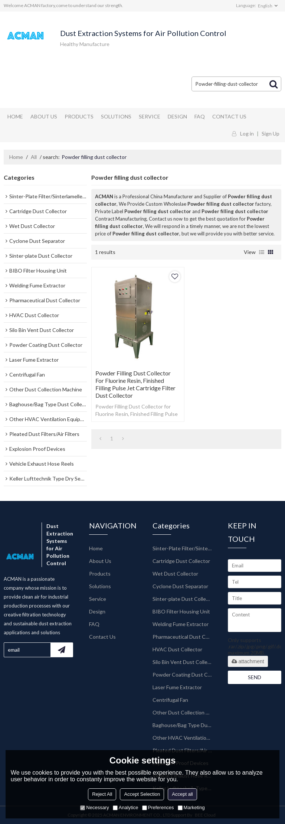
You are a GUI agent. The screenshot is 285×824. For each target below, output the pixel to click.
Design (177, 116)
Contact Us (229, 116)
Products (79, 116)
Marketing (191, 807)
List (261, 252)
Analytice (125, 807)
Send (254, 677)
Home (15, 116)
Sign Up (270, 133)
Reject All (102, 794)
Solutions (116, 116)
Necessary (94, 807)
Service (149, 116)
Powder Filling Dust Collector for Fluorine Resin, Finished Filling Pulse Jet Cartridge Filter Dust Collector (135, 384)
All (34, 157)
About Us (43, 116)
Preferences (158, 807)
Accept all (182, 794)
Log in (247, 133)
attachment (248, 661)
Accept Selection (142, 794)
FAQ (199, 116)
